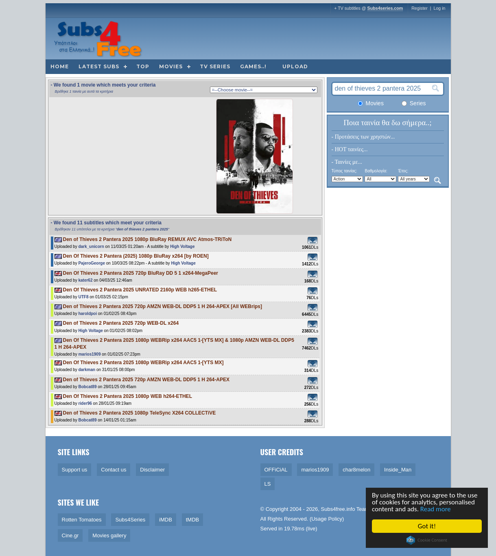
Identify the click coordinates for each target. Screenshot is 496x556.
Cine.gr (70, 535)
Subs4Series (130, 520)
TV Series (215, 66)
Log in (439, 8)
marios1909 (89, 354)
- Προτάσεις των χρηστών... (363, 137)
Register (419, 8)
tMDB (192, 520)
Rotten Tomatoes (82, 520)
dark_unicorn (91, 246)
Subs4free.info (338, 509)
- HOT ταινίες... (350, 149)
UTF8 (83, 297)
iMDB (165, 520)
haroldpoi (87, 313)
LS (267, 484)
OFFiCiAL (276, 470)
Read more (436, 509)
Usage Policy (326, 519)
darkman (86, 369)
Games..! (253, 66)
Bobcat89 (87, 386)
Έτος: (403, 171)
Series (414, 103)
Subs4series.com (385, 8)
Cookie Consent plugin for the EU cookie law (427, 540)
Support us (74, 470)
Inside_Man (397, 470)
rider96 (85, 403)
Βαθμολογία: (376, 171)
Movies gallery (109, 535)
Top (142, 66)
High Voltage (182, 246)
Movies (171, 66)
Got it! (427, 526)
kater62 (85, 280)
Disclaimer (152, 470)
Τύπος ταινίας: (344, 171)
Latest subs (99, 66)
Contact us (113, 470)
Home (59, 66)
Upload (295, 66)
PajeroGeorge (91, 263)
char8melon (356, 470)
